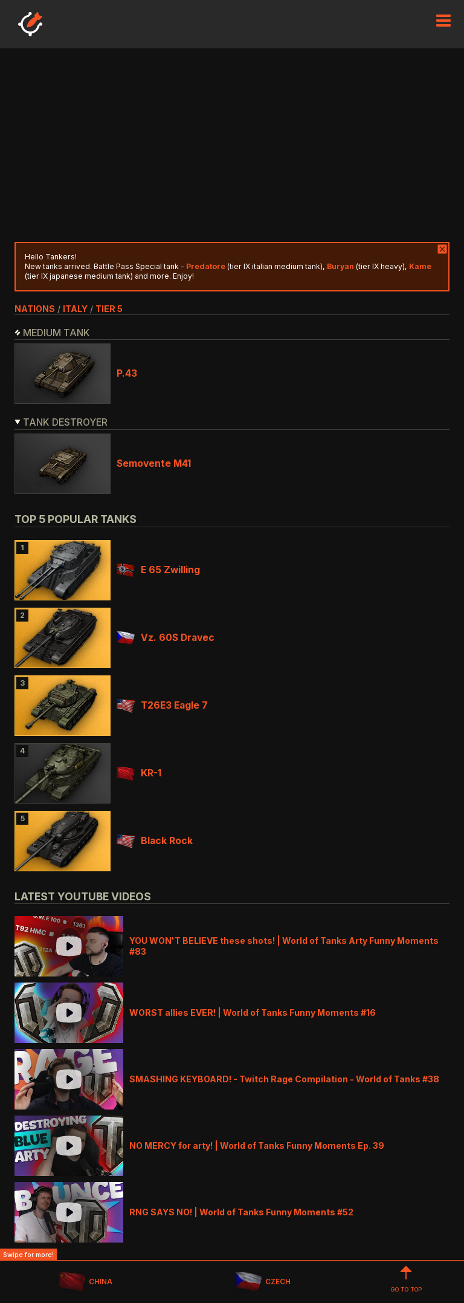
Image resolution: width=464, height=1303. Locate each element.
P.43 (127, 373)
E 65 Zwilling (158, 570)
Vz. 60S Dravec (165, 637)
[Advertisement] (232, 145)
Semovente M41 (154, 463)
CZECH (262, 1282)
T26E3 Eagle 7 (162, 705)
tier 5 (109, 309)
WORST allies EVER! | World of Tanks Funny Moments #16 (252, 1012)
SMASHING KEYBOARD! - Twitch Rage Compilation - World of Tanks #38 (284, 1079)
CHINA (85, 1282)
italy (75, 309)
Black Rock (155, 840)
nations (34, 309)
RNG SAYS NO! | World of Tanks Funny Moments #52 (241, 1212)
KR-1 (139, 773)
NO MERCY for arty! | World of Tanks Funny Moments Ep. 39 (256, 1145)
